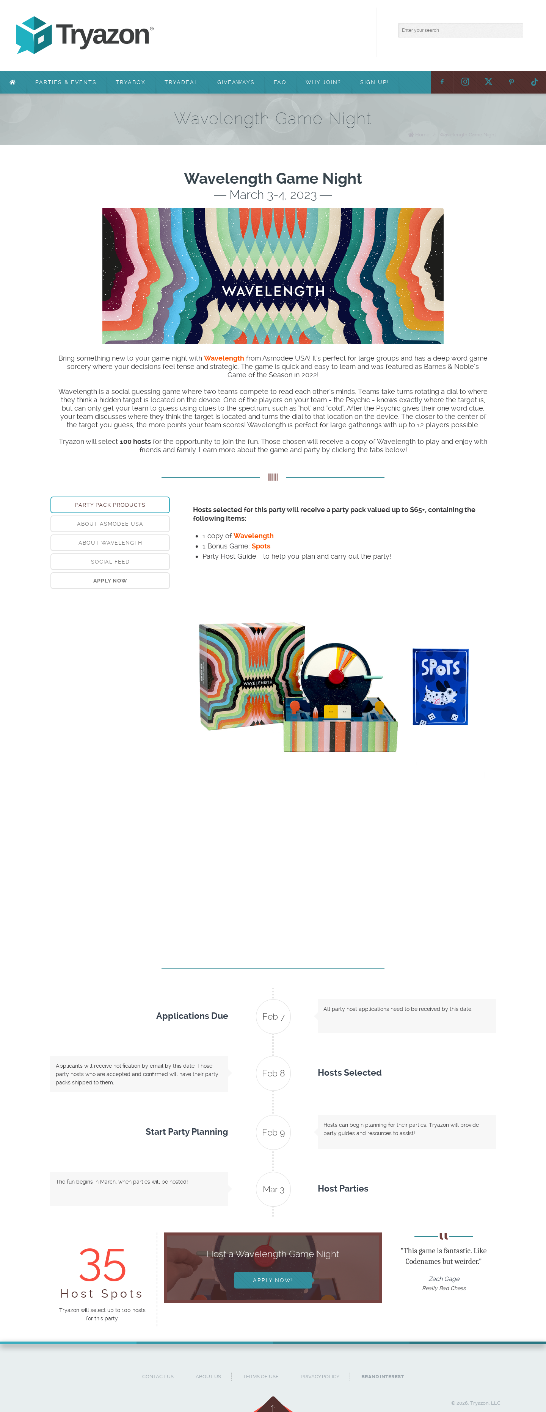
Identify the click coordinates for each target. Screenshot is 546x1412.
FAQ (280, 82)
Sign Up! (374, 82)
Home (422, 134)
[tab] (110, 505)
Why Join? (323, 82)
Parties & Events (66, 82)
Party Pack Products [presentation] (110, 505)
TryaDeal (181, 82)
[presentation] (110, 580)
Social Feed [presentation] (110, 562)
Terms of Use (261, 1376)
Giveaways (236, 82)
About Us (208, 1376)
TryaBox (131, 82)
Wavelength (254, 536)
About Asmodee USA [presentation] (110, 524)
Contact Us (158, 1376)
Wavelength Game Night (467, 134)
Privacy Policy (320, 1376)
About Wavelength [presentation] (110, 543)
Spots (261, 546)
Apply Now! (273, 1280)
